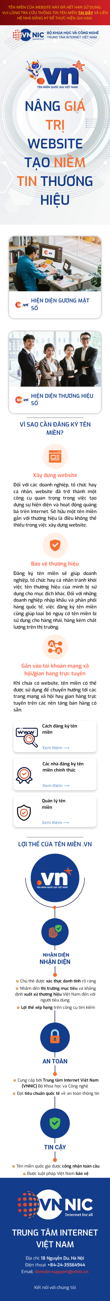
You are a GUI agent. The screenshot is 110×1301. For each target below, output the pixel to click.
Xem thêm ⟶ (55, 748)
